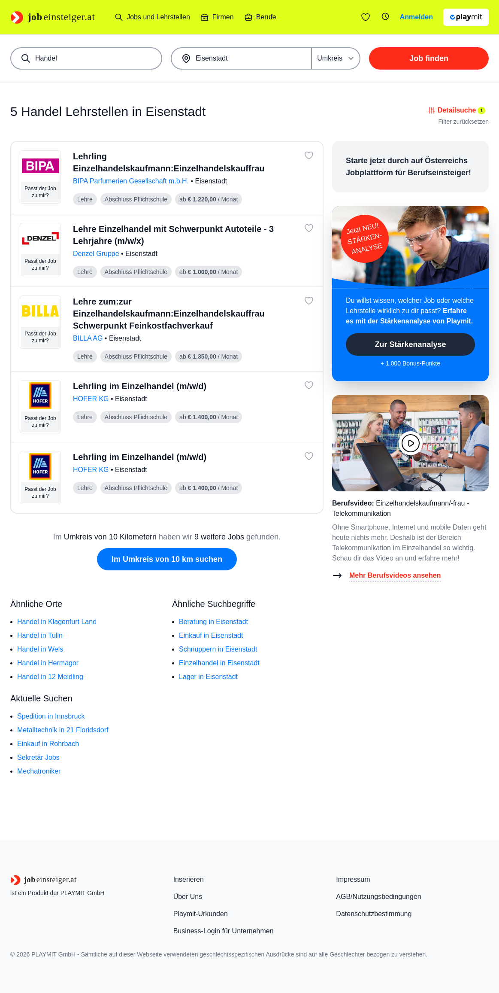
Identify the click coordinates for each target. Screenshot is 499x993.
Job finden (428, 58)
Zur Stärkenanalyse (410, 344)
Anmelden (416, 17)
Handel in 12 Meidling (50, 676)
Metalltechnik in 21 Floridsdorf (63, 730)
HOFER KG (92, 398)
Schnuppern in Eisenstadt (218, 649)
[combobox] (86, 58)
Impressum (353, 879)
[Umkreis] (336, 58)
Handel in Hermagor (48, 663)
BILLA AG (89, 338)
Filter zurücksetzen (464, 121)
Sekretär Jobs (38, 757)
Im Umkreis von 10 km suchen (167, 559)
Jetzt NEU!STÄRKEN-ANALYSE (364, 239)
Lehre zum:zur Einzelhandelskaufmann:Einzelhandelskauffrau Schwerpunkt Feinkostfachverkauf (169, 313)
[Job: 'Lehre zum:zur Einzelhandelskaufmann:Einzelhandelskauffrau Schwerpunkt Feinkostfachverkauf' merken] (309, 300)
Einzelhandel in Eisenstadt (219, 663)
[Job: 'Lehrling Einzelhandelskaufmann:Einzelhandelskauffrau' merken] (309, 155)
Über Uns (188, 896)
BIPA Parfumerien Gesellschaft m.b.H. (132, 181)
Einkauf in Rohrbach (48, 743)
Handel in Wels (40, 649)
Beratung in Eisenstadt (213, 621)
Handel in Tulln (40, 635)
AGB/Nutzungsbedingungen (378, 896)
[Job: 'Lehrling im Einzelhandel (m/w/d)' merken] (309, 385)
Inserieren (188, 879)
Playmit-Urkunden (200, 913)
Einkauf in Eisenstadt (211, 635)
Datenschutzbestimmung (373, 913)
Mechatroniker (38, 771)
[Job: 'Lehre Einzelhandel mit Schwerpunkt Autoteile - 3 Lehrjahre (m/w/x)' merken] (309, 228)
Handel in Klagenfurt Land (57, 621)
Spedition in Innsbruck (51, 716)
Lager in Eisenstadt (208, 676)
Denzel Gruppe (97, 253)
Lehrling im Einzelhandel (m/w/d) (139, 386)
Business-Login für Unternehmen (223, 931)
